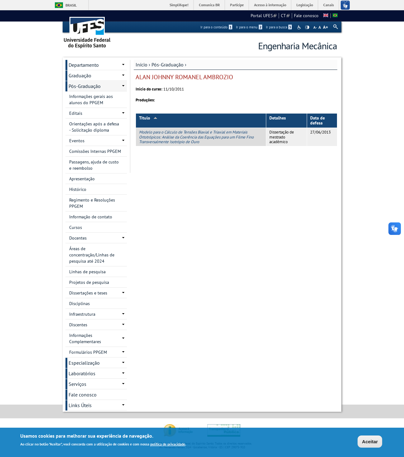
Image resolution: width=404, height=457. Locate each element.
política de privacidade (167, 444)
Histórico (77, 189)
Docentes (78, 238)
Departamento (84, 65)
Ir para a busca (279, 27)
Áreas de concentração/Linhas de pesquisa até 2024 (91, 255)
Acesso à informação (270, 4)
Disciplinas (79, 303)
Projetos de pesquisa (89, 282)
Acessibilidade (299, 27)
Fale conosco (306, 15)
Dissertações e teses (88, 293)
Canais (328, 4)
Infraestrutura (82, 314)
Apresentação (82, 179)
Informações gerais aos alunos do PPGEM (91, 99)
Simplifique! (179, 4)
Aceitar (370, 442)
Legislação (304, 4)
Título (148, 118)
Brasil (71, 5)
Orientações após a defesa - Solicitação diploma (94, 127)
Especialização (84, 363)
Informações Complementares (85, 338)
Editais (75, 113)
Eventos (76, 140)
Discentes (78, 325)
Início (141, 64)
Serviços (77, 384)
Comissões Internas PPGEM (95, 151)
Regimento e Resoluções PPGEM (92, 203)
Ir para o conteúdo (216, 27)
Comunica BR (209, 4)
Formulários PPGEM (88, 352)
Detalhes (277, 118)
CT (285, 15)
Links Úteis (80, 405)
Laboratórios (82, 373)
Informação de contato (90, 217)
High (307, 27)
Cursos (75, 227)
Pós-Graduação (168, 64)
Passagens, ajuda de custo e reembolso (94, 165)
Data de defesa (317, 120)
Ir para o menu (249, 27)
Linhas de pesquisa (87, 272)
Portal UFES (264, 15)
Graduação (80, 75)
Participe (237, 4)
